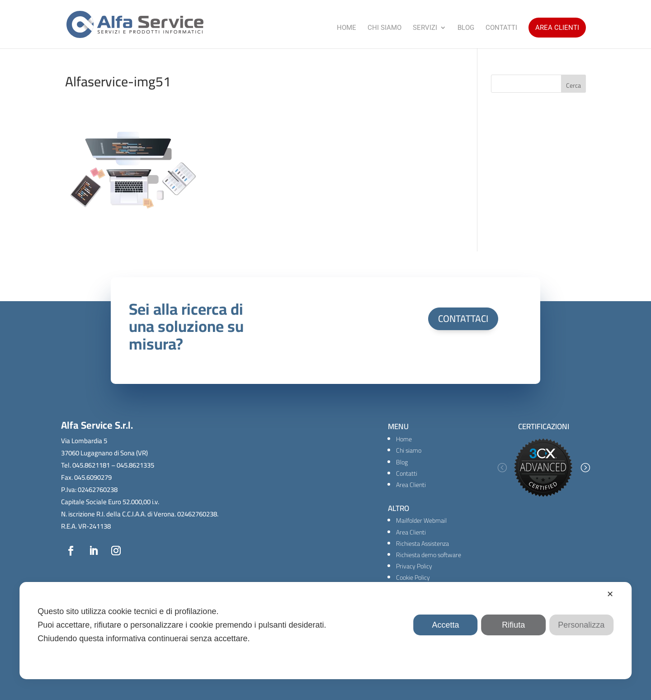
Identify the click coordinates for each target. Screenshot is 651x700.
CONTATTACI (463, 318)
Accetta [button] (445, 624)
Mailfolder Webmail (421, 520)
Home (346, 28)
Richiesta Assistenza (422, 543)
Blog (466, 28)
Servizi (425, 28)
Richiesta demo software (428, 555)
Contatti (501, 28)
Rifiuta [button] (513, 624)
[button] (502, 468)
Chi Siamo (384, 28)
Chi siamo (408, 450)
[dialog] (325, 630)
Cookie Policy (413, 577)
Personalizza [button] (581, 624)
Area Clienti (557, 28)
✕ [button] (610, 594)
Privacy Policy (414, 566)
